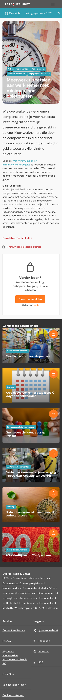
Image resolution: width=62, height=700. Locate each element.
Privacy (6, 641)
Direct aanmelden (30, 299)
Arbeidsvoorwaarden (18, 69)
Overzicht (13, 13)
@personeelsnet (48, 630)
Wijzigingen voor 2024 (39, 73)
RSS (41, 662)
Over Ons (8, 674)
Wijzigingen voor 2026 (39, 13)
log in (36, 305)
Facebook (44, 641)
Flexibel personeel (16, 73)
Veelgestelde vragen (14, 684)
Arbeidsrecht (38, 69)
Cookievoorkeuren (13, 695)
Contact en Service (13, 630)
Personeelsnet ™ (12, 583)
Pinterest (44, 651)
